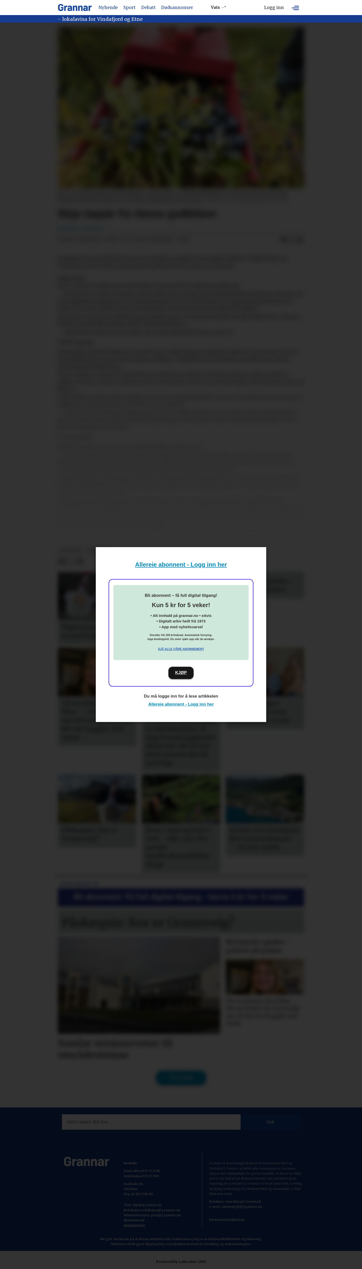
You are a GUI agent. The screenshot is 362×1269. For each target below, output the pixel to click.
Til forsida (181, 1078)
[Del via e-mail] (300, 239)
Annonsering (134, 1225)
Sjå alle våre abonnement (181, 649)
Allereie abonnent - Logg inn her (181, 564)
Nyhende (108, 7)
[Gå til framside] (75, 7)
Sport (129, 7)
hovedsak (71, 550)
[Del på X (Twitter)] (292, 239)
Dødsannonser (177, 7)
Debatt (148, 7)
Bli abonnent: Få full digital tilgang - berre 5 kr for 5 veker (181, 897)
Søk (270, 1122)
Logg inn (274, 7)
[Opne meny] (295, 7)
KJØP (181, 672)
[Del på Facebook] (284, 239)
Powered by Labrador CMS (181, 1261)
